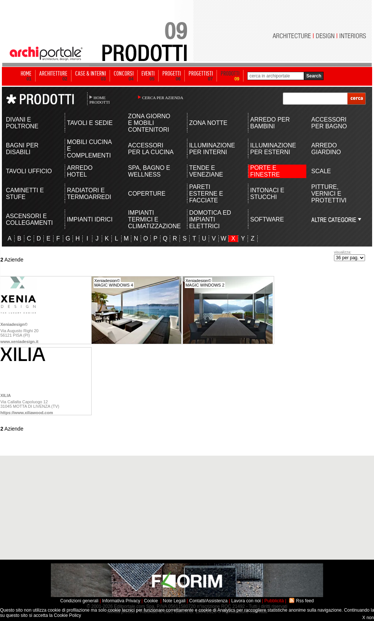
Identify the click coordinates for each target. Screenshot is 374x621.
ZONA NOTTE (208, 123)
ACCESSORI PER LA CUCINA (151, 148)
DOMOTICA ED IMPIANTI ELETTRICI (210, 219)
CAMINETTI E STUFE (25, 193)
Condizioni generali (79, 600)
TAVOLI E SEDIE (90, 123)
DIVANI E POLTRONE (22, 122)
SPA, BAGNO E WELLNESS (149, 171)
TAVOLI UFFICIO (29, 171)
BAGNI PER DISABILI (22, 148)
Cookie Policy (67, 615)
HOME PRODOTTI (99, 99)
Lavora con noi (246, 600)
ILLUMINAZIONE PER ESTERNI (273, 148)
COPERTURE (146, 193)
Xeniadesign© (14, 324)
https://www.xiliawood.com (26, 412)
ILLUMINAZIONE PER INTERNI (212, 148)
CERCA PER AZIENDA (162, 97)
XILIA (5, 395)
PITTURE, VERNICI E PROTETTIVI (328, 194)
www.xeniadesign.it (19, 341)
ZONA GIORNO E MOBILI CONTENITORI (149, 123)
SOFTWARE (267, 219)
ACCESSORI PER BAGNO (329, 122)
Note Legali (174, 600)
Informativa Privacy (121, 600)
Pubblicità (274, 600)
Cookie (151, 600)
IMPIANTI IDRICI (90, 219)
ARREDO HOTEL (79, 171)
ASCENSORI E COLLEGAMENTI (29, 219)
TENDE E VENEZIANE (206, 171)
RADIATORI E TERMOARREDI (89, 193)
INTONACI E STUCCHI (267, 193)
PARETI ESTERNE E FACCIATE (206, 194)
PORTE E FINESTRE (265, 171)
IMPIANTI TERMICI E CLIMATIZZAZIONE (151, 219)
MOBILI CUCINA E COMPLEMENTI (89, 149)
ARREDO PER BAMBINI (270, 122)
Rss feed (305, 600)
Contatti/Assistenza (208, 600)
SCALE (321, 171)
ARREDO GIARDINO (326, 148)
